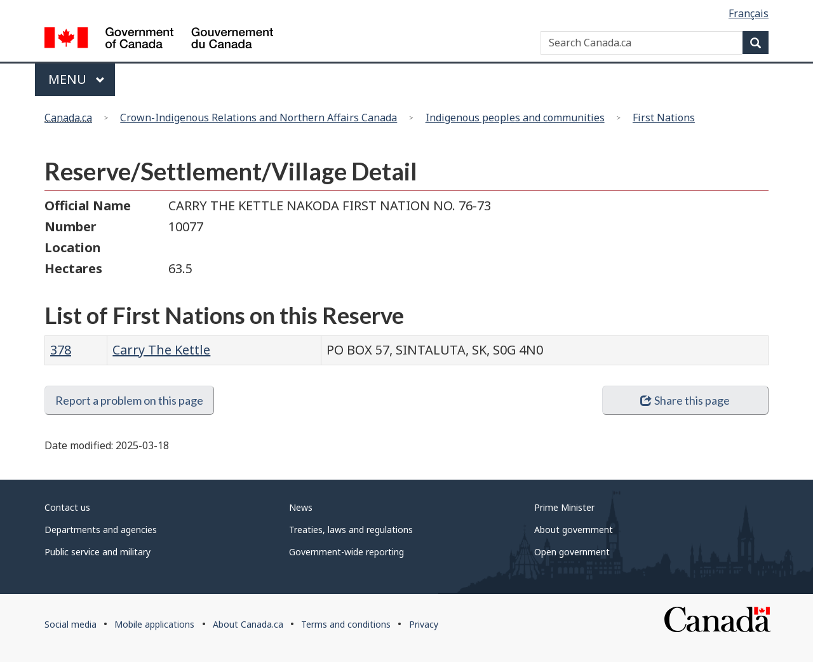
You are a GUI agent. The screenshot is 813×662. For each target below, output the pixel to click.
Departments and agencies (100, 530)
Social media (70, 624)
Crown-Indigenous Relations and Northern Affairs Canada (258, 118)
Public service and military (97, 552)
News (300, 507)
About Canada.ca (248, 624)
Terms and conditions (346, 624)
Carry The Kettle (161, 349)
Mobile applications (154, 624)
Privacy (423, 624)
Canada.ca (68, 118)
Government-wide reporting (346, 552)
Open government (572, 552)
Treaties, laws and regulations (351, 530)
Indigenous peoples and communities (515, 118)
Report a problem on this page (129, 400)
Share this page (685, 400)
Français (749, 13)
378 (60, 349)
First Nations (664, 118)
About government (573, 530)
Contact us (67, 507)
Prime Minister (564, 507)
